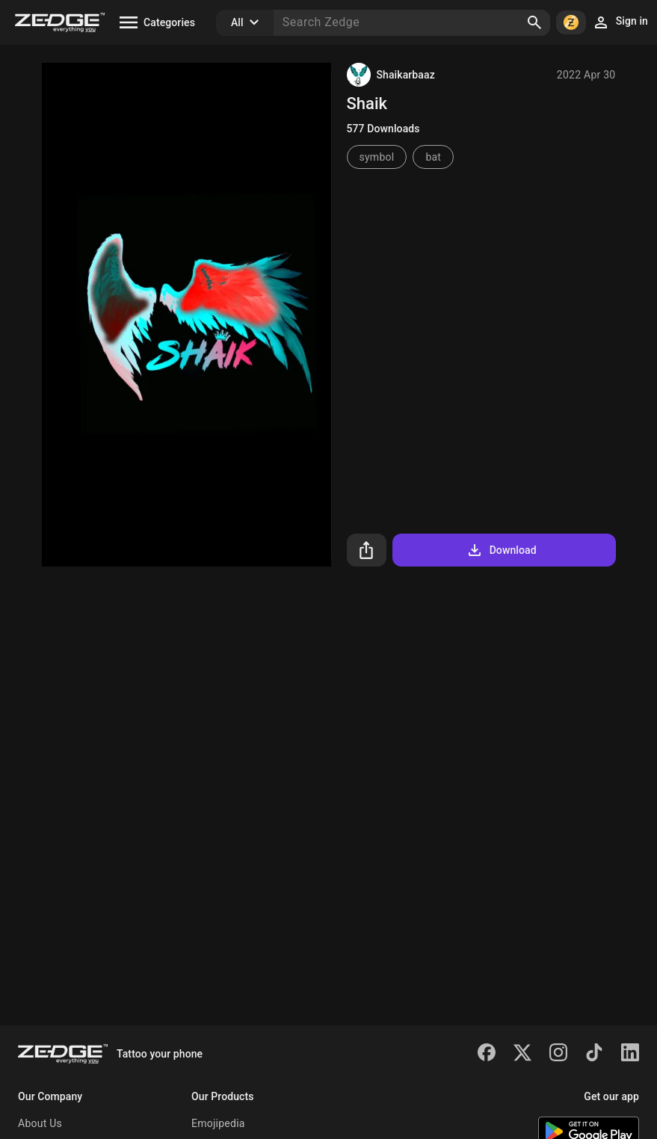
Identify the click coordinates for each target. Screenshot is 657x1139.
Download (501, 550)
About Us (40, 1123)
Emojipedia (218, 1123)
